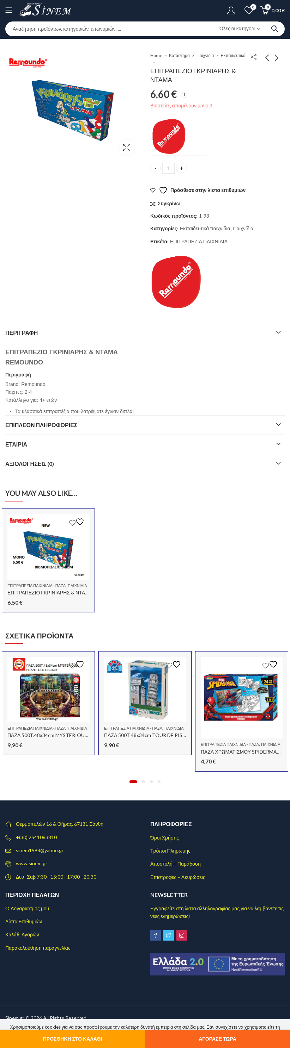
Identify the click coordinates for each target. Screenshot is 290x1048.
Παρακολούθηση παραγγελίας (38, 948)
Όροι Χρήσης (164, 838)
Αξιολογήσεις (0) (29, 463)
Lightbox (127, 147)
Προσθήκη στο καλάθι (72, 1039)
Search (274, 28)
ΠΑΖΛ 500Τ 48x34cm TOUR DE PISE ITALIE (153, 735)
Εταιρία (16, 444)
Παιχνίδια (205, 55)
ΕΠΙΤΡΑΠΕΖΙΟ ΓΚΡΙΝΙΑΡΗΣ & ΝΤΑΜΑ (49, 592)
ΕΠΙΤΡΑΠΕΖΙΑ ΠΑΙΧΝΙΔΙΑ (199, 241)
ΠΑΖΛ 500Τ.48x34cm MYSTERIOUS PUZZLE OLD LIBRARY (73, 735)
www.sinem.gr (31, 863)
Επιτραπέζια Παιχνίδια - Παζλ (36, 585)
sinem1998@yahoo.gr (40, 850)
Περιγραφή (21, 332)
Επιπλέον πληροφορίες (41, 425)
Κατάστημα (179, 55)
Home (156, 55)
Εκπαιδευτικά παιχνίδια (235, 55)
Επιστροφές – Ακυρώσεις (177, 877)
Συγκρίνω (169, 203)
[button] (133, 782)
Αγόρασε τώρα (217, 1039)
